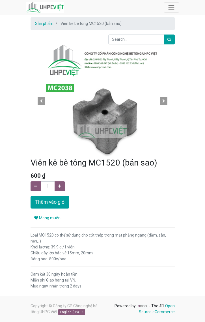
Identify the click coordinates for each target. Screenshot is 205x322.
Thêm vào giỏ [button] (49, 202)
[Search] (169, 39)
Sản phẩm (44, 23)
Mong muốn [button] (47, 218)
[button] (41, 101)
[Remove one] (36, 186)
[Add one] (60, 186)
